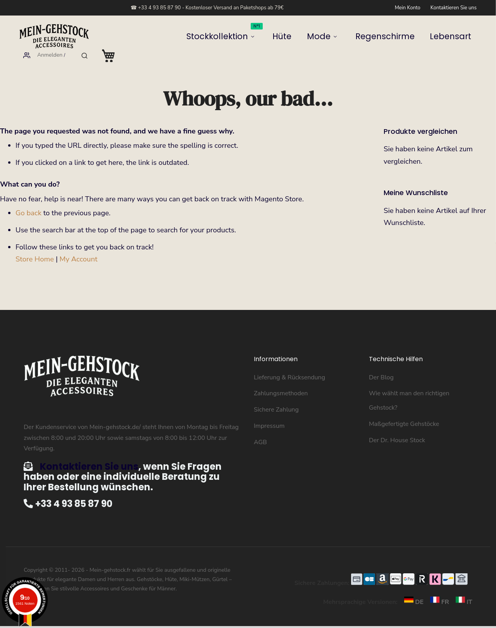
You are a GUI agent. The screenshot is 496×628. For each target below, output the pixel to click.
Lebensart (315, 36)
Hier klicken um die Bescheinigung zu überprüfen (325, 621)
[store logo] (54, 36)
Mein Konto (407, 7)
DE (412, 589)
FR (438, 589)
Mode (221, 36)
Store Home (35, 246)
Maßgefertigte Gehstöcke (404, 411)
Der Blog (381, 364)
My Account (79, 246)
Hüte (194, 36)
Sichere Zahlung (276, 397)
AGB (260, 429)
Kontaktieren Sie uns (454, 7)
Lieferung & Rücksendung (289, 364)
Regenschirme (269, 36)
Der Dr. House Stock (397, 427)
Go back (28, 200)
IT (461, 589)
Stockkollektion (153, 33)
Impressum (269, 413)
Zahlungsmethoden (281, 380)
